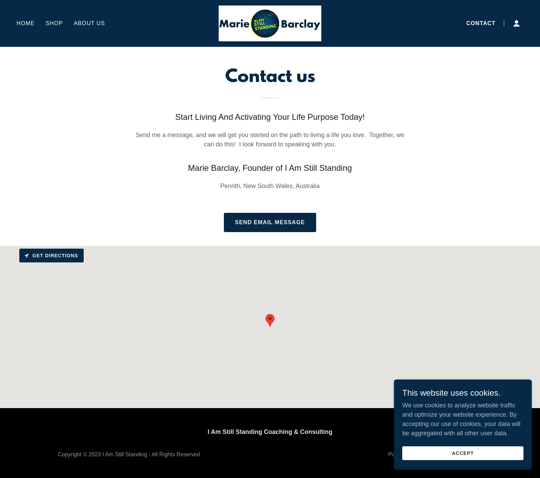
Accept (463, 453)
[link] (270, 23)
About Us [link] (89, 23)
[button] (516, 23)
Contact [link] (481, 23)
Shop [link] (54, 23)
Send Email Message (270, 222)
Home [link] (26, 23)
